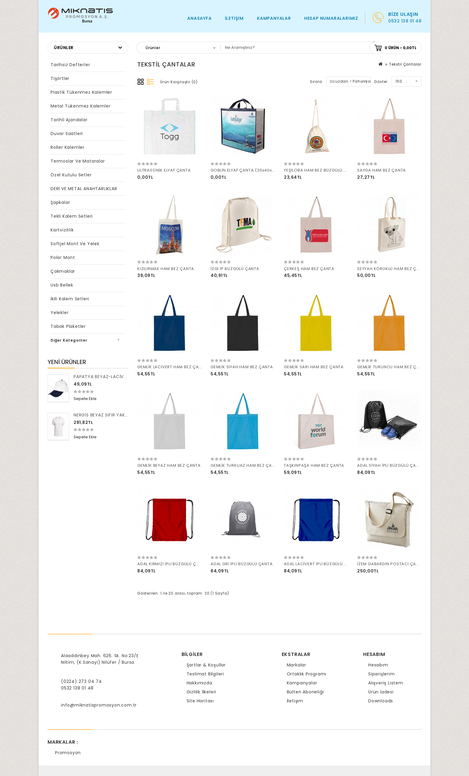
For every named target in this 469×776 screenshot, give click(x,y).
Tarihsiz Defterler (70, 65)
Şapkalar (60, 202)
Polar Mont (63, 257)
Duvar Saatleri (67, 134)
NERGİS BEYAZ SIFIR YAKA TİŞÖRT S (112, 415)
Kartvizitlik (62, 230)
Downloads (380, 701)
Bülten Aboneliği (305, 692)
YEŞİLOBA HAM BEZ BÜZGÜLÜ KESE (319, 170)
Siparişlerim (381, 674)
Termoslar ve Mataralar (78, 161)
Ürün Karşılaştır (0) (179, 81)
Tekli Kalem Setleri (72, 216)
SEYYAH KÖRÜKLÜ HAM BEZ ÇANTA (392, 269)
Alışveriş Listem (385, 683)
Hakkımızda (199, 683)
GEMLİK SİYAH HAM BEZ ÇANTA (242, 367)
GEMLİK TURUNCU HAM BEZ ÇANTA (392, 367)
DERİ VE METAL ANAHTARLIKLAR (84, 189)
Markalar (296, 665)
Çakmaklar (63, 271)
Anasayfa (199, 18)
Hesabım (378, 665)
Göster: (381, 81)
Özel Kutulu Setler (71, 175)
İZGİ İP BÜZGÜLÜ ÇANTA (235, 269)
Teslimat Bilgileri (205, 674)
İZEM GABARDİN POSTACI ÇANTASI (392, 564)
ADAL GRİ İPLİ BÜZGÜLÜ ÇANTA (242, 564)
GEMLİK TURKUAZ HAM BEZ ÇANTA (245, 465)
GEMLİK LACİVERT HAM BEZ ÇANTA (172, 367)
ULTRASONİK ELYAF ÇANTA (164, 170)
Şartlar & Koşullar (206, 665)
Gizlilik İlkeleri (202, 692)
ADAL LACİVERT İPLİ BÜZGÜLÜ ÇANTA (321, 564)
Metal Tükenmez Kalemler (80, 106)
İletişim (234, 18)
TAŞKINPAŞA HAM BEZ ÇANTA (314, 465)
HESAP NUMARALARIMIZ (331, 18)
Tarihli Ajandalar (69, 120)
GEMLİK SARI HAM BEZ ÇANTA (314, 367)
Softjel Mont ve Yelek (75, 244)
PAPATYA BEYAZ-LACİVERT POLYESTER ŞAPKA (123, 377)
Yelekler (59, 313)
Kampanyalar (274, 18)
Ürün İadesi (381, 692)
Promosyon (68, 753)
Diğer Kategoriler (69, 340)
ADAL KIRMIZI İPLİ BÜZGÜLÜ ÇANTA (172, 564)
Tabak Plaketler (68, 326)
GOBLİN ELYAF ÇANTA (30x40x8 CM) (247, 170)
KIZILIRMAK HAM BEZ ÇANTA (165, 269)
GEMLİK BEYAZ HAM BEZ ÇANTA (169, 465)
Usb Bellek (62, 285)
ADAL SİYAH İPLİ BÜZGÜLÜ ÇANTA (390, 465)
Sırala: (316, 81)
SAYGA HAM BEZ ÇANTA (381, 170)
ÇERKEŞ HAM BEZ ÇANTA (309, 269)
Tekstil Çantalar (405, 64)
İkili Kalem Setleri (70, 299)
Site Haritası (200, 701)
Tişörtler (60, 78)
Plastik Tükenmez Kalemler (81, 92)
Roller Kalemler (68, 147)
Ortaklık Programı (307, 674)
